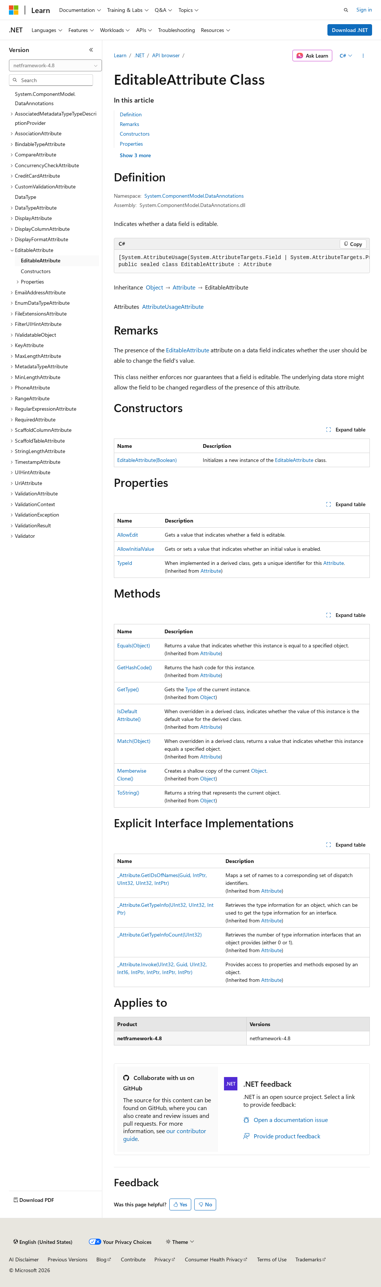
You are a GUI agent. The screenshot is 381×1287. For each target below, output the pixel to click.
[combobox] (55, 65)
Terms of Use (271, 1259)
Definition (131, 114)
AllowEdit (127, 534)
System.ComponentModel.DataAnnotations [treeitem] (45, 98)
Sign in (364, 9)
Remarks (129, 123)
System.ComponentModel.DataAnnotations (194, 195)
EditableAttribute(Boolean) (147, 459)
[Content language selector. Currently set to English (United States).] (43, 1242)
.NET (139, 55)
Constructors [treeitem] (36, 271)
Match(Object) (133, 740)
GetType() (128, 689)
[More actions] (362, 56)
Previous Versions (67, 1259)
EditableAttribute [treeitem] (40, 260)
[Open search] (346, 10)
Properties (131, 143)
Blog (101, 1259)
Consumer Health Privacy (214, 1259)
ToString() (128, 792)
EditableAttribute (187, 350)
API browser (166, 55)
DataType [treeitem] (25, 196)
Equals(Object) (133, 645)
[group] (242, 261)
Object (154, 287)
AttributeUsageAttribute (173, 306)
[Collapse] (91, 49)
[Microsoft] (14, 10)
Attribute (184, 287)
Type (190, 689)
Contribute (133, 1259)
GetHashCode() (134, 667)
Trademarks (308, 1259)
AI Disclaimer (24, 1259)
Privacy (162, 1259)
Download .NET (350, 29)
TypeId (124, 562)
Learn (120, 55)
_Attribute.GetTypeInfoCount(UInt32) (159, 934)
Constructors (135, 133)
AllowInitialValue (135, 548)
